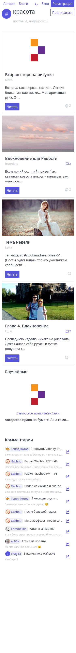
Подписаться (62, 12)
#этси (56, 413)
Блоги (23, 3)
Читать (12, 107)
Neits (8, 80)
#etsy (47, 413)
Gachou (16, 461)
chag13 (16, 553)
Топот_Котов (20, 449)
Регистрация (63, 3)
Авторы (9, 3)
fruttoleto (11, 164)
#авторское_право (30, 413)
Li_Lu (8, 331)
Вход (45, 3)
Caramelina (19, 529)
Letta (8, 247)
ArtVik (15, 541)
